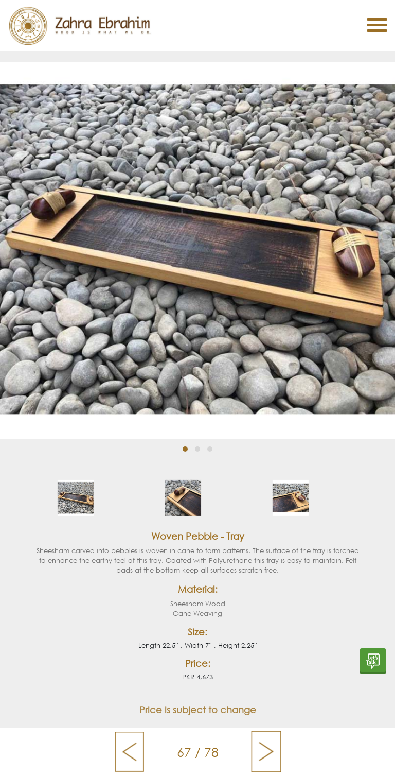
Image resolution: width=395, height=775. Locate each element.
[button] (185, 449)
